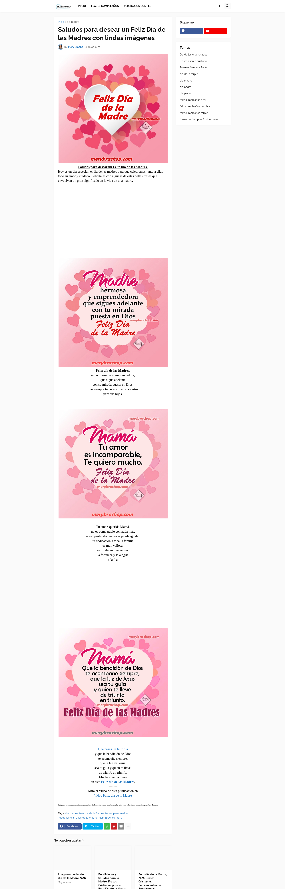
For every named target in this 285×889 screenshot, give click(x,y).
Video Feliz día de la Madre (113, 795)
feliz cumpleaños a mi (193, 99)
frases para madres (117, 813)
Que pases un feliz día (113, 749)
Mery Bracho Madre (110, 817)
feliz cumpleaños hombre (195, 106)
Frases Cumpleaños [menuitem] (105, 6)
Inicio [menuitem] (82, 6)
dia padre (185, 86)
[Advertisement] (113, 217)
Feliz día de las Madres (117, 782)
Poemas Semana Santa (194, 67)
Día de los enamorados (193, 54)
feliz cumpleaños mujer (194, 113)
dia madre (73, 22)
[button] (220, 6)
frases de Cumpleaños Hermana (199, 119)
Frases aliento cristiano (193, 61)
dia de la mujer (189, 74)
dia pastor (186, 93)
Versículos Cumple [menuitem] (137, 6)
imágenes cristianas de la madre (77, 817)
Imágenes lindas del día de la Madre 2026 (72, 876)
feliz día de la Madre (91, 813)
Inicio (61, 22)
